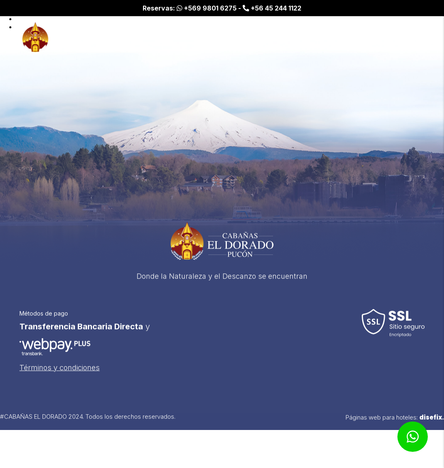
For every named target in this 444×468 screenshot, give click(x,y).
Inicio (317, 37)
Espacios (399, 37)
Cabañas (355, 37)
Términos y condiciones (59, 371)
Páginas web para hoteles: (395, 421)
